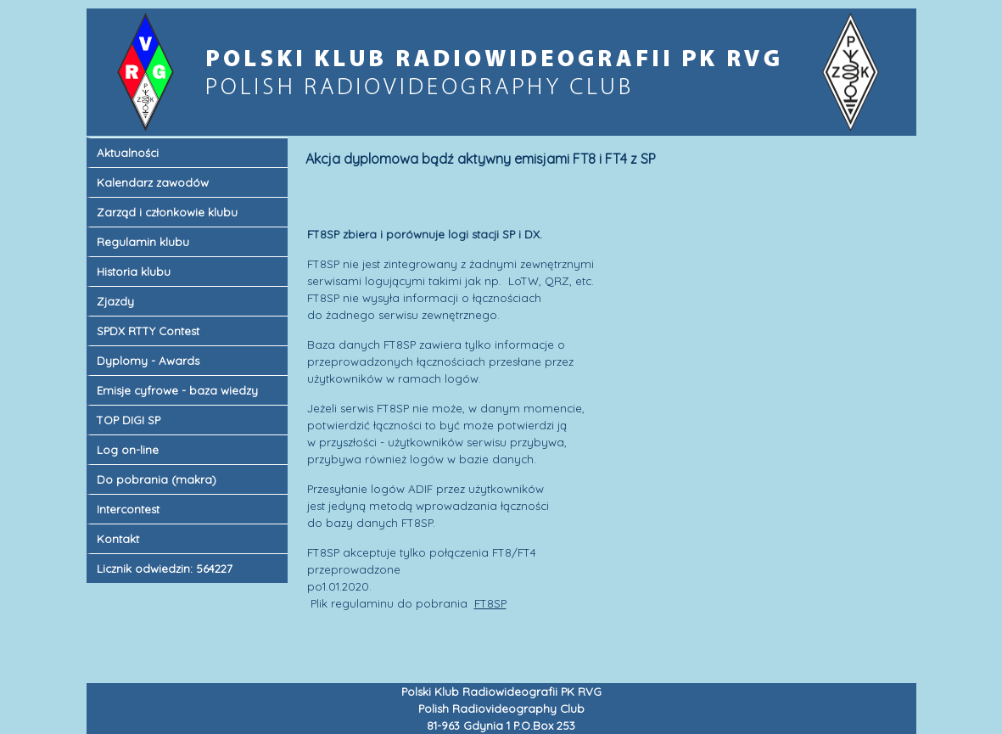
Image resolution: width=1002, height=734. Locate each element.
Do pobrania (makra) (156, 479)
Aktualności (128, 153)
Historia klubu (134, 271)
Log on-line (128, 450)
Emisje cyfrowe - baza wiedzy (177, 390)
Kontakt (118, 539)
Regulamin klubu (143, 242)
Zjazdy (115, 301)
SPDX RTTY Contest (148, 331)
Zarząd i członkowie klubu (167, 212)
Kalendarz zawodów (153, 182)
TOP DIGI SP (128, 420)
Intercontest (128, 509)
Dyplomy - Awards (148, 360)
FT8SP (490, 603)
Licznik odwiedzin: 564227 (164, 568)
